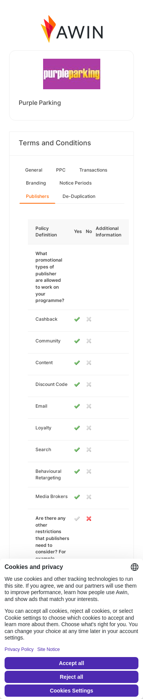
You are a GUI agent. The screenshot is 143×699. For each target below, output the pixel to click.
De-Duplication (79, 196)
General (33, 170)
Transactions (93, 170)
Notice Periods (75, 183)
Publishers (37, 196)
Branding (36, 183)
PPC (61, 170)
